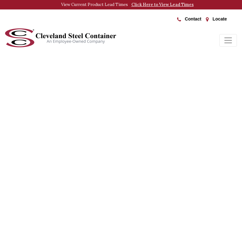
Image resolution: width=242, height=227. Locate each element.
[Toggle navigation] (228, 40)
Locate (216, 19)
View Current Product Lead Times (127, 4)
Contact (189, 18)
